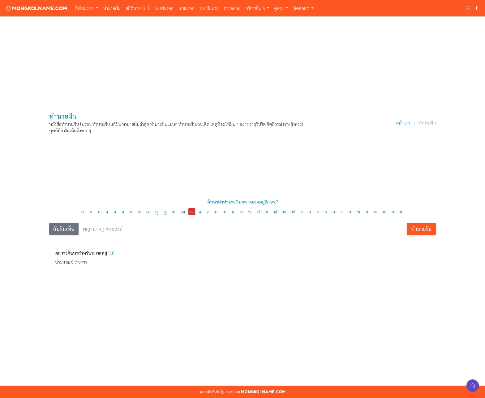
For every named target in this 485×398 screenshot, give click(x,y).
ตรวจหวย (232, 8)
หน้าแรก (403, 122)
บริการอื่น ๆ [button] (255, 8)
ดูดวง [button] (279, 8)
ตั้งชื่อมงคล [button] (85, 8)
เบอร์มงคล (164, 8)
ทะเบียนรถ (209, 8)
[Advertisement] (242, 60)
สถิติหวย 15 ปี (138, 8)
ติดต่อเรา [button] (301, 8)
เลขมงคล (186, 8)
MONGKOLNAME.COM (36, 8)
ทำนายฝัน (112, 8)
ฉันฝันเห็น (64, 228)
